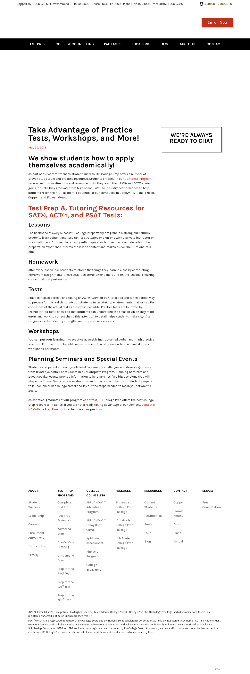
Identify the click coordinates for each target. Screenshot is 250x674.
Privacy (33, 555)
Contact (214, 44)
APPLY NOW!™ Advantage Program (95, 507)
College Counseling (75, 44)
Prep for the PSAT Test (65, 571)
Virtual (178, 541)
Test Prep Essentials (64, 518)
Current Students (150, 505)
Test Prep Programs (65, 493)
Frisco (177, 524)
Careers (33, 524)
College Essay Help (94, 567)
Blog (165, 44)
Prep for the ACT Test (65, 597)
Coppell (179, 502)
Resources (153, 491)
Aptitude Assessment (94, 540)
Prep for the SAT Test (65, 584)
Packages (112, 44)
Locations (141, 44)
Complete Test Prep (64, 505)
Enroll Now (217, 22)
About (33, 491)
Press (148, 524)
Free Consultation (211, 505)
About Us (188, 44)
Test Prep (37, 44)
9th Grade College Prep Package (124, 507)
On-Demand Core (65, 558)
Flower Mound (178, 513)
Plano (177, 533)
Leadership (36, 516)
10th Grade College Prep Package (124, 525)
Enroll (207, 491)
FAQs (147, 533)
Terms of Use (37, 546)
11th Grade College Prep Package (124, 543)
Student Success (34, 505)
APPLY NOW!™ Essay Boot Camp (95, 525)
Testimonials (153, 516)
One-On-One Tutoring (65, 544)
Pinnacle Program (92, 554)
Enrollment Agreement (36, 535)
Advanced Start (64, 531)
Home (216, 669)
